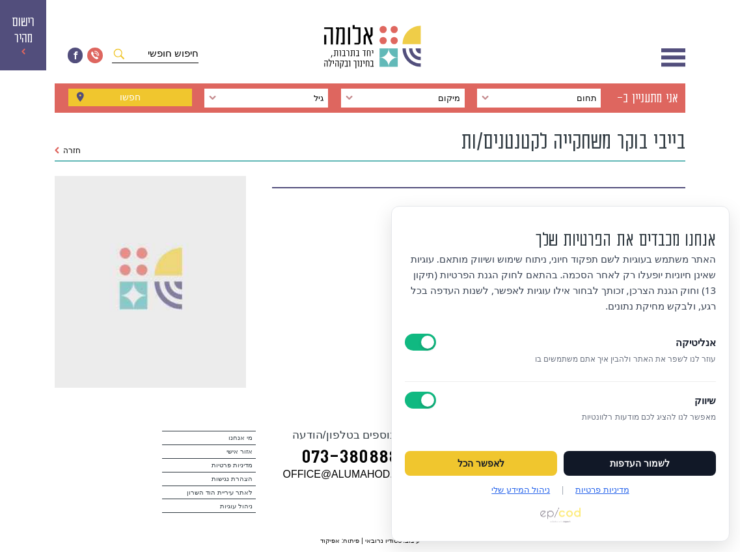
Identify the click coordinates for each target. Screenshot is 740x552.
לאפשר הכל (481, 463)
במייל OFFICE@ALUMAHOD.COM (364, 474)
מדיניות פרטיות (232, 465)
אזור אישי (239, 451)
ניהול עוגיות (236, 506)
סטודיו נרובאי (383, 540)
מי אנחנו (240, 437)
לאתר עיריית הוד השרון (219, 492)
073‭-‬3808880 (354, 458)
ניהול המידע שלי (520, 489)
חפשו (130, 98)
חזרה (68, 150)
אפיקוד (330, 540)
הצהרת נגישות (232, 478)
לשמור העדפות (640, 463)
